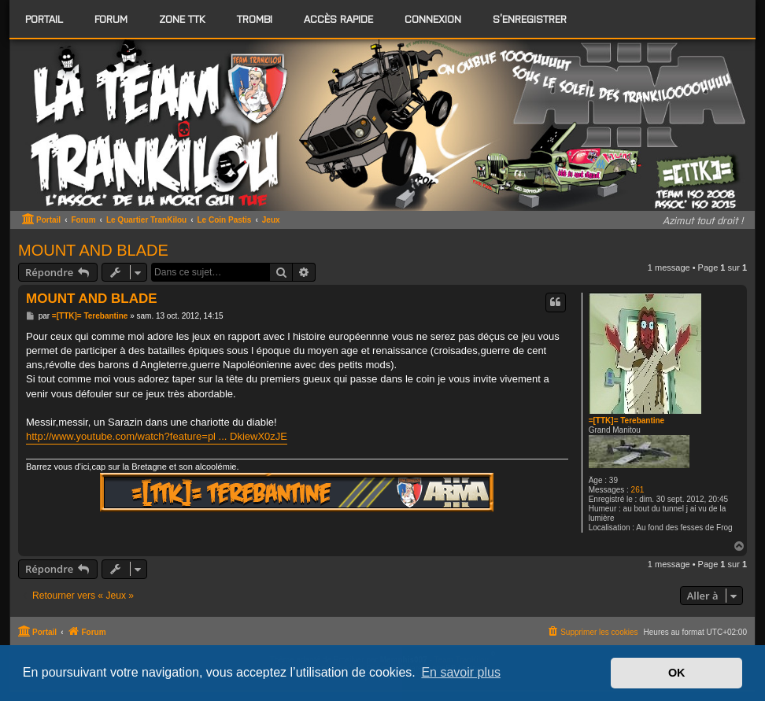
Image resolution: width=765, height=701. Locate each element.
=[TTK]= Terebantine (627, 420)
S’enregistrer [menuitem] (530, 18)
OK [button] (677, 672)
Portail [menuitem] (44, 18)
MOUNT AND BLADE (93, 250)
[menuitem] (111, 19)
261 (638, 489)
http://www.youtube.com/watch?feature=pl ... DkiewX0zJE (156, 436)
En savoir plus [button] (461, 672)
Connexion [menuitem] (433, 18)
